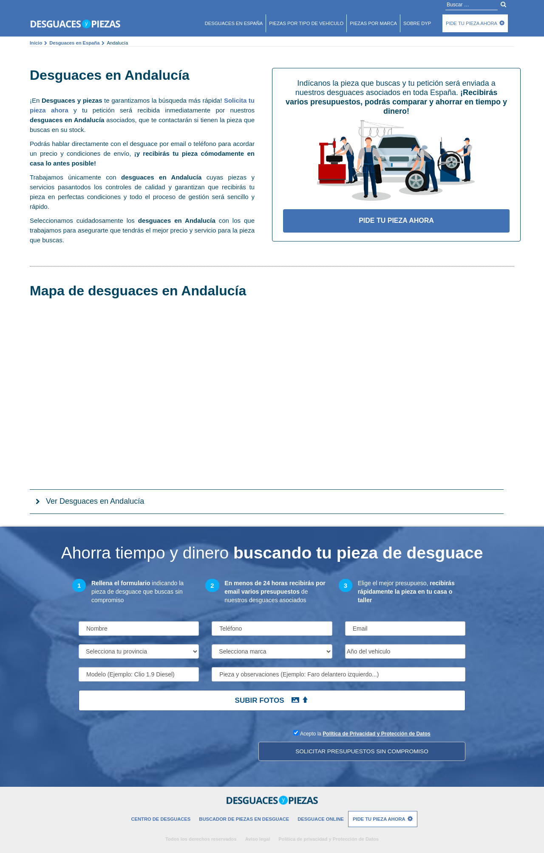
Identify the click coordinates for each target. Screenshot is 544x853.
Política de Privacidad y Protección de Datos (376, 734)
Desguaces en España (74, 42)
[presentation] (143, 744)
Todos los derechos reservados (201, 839)
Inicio (36, 42)
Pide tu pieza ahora (471, 23)
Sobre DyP (417, 23)
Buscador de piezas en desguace (244, 819)
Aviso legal (257, 839)
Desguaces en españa (234, 23)
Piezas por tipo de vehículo (306, 23)
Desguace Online (321, 819)
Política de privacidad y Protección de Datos (328, 839)
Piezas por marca (373, 23)
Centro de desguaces (160, 819)
